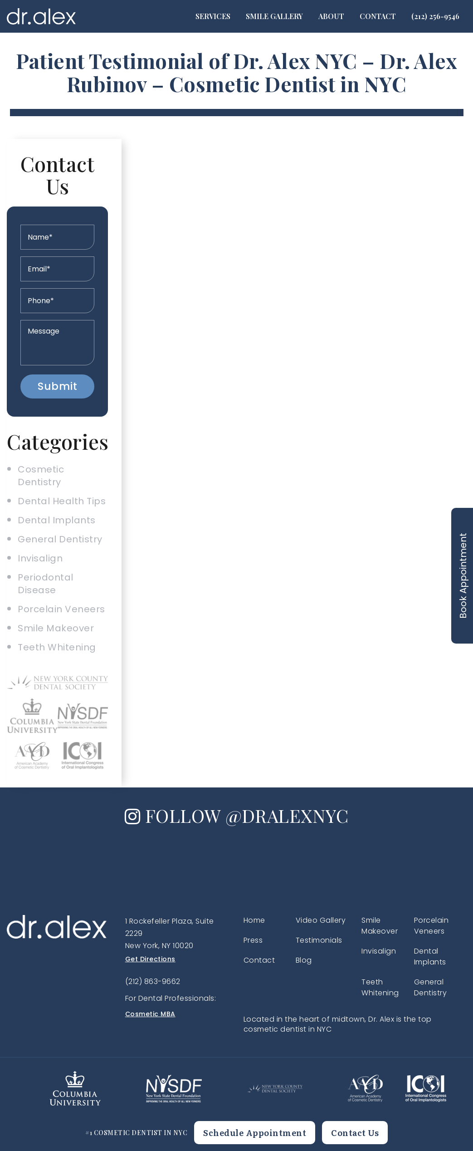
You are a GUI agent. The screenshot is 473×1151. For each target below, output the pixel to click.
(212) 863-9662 (152, 981)
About (331, 16)
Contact (378, 16)
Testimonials (319, 940)
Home (254, 920)
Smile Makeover (56, 628)
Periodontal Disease (45, 583)
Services (212, 16)
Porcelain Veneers (61, 609)
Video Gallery (321, 920)
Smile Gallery (274, 16)
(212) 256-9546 (435, 16)
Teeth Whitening (57, 647)
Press (253, 940)
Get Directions (150, 959)
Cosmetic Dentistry (41, 475)
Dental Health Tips (62, 501)
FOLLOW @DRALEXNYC (237, 815)
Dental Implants (57, 520)
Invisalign (40, 558)
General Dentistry (60, 539)
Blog (304, 960)
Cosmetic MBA (150, 1013)
